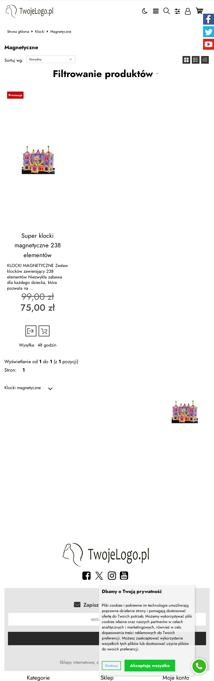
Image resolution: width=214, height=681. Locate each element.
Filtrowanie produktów (103, 74)
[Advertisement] (107, 489)
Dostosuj (111, 665)
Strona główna (18, 31)
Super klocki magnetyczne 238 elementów (38, 243)
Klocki (40, 31)
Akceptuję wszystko (150, 665)
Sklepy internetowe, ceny (82, 661)
